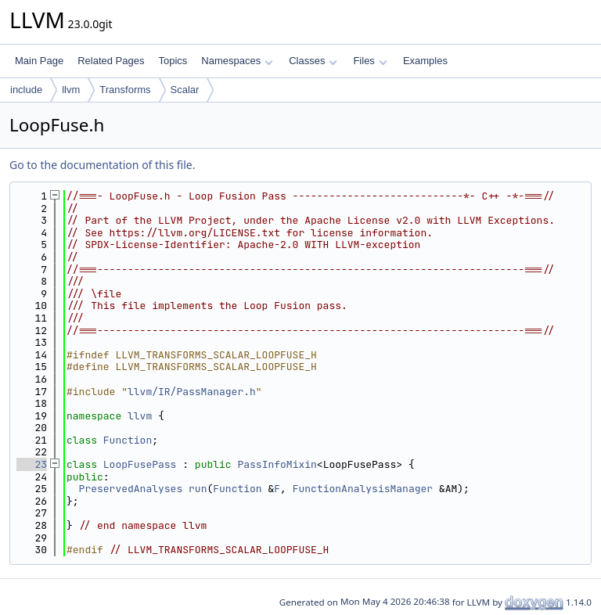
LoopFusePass (140, 464)
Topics (172, 61)
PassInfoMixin (276, 464)
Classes (313, 61)
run (198, 488)
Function (127, 440)
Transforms (124, 89)
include (26, 89)
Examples (425, 61)
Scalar (185, 89)
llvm (71, 89)
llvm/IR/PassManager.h (192, 391)
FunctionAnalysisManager (363, 488)
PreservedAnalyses (131, 488)
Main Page (39, 61)
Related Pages (110, 61)
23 (31, 464)
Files (370, 61)
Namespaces (236, 61)
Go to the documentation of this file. (102, 164)
